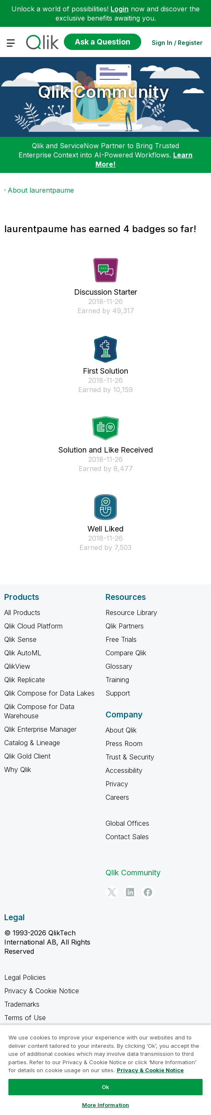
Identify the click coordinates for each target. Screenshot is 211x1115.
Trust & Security (130, 757)
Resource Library (131, 612)
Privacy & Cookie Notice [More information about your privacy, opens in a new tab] (150, 1070)
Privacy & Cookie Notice (41, 991)
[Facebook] (148, 892)
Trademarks (22, 1004)
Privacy (117, 784)
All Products (22, 612)
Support (118, 693)
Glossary (119, 666)
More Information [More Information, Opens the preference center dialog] (105, 1105)
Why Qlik (17, 769)
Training (117, 679)
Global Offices (127, 823)
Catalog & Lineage (32, 742)
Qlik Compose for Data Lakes (49, 693)
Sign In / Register (177, 42)
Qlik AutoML (22, 653)
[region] (105, 1069)
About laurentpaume (41, 190)
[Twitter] (112, 892)
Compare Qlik (126, 653)
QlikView (17, 666)
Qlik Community (103, 92)
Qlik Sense (20, 639)
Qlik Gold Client (27, 756)
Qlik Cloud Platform (33, 626)
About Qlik (121, 730)
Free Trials (121, 639)
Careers (117, 797)
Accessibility (124, 770)
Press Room (124, 743)
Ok (105, 1087)
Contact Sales (127, 836)
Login (120, 9)
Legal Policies (25, 977)
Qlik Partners (125, 626)
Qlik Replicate (24, 679)
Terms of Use (25, 1017)
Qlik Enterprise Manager (40, 729)
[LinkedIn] (130, 892)
